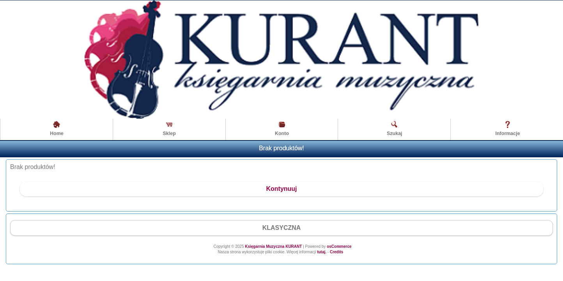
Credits (336, 252)
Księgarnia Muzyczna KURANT (273, 246)
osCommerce (339, 246)
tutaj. (321, 252)
